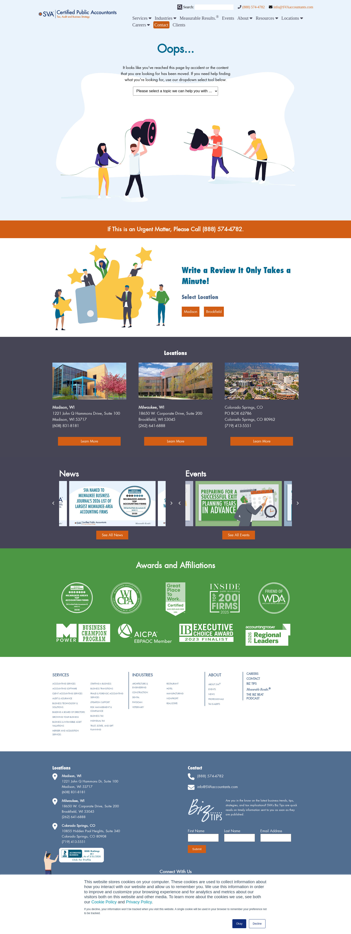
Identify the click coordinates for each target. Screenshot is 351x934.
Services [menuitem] (142, 18)
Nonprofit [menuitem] (172, 698)
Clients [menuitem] (179, 24)
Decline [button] (257, 923)
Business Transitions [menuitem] (101, 688)
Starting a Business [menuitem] (100, 683)
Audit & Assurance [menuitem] (62, 698)
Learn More (89, 441)
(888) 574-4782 (253, 7)
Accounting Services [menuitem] (63, 683)
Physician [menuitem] (137, 702)
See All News (112, 534)
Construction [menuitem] (140, 692)
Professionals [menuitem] (216, 699)
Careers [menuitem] (141, 24)
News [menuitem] (211, 694)
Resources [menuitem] (267, 18)
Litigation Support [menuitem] (100, 702)
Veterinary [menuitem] (138, 707)
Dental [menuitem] (135, 697)
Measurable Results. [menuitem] (199, 18)
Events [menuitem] (228, 18)
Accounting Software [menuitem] (64, 688)
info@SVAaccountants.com (293, 7)
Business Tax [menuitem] (96, 715)
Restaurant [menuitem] (172, 683)
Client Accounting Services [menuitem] (67, 693)
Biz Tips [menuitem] (251, 684)
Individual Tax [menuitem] (97, 720)
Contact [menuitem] (253, 679)
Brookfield (214, 311)
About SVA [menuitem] (214, 684)
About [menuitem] (245, 18)
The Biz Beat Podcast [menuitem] (254, 696)
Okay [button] (239, 923)
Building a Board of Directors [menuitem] (68, 712)
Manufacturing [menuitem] (175, 693)
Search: (188, 7)
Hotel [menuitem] (169, 688)
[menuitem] (161, 24)
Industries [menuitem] (165, 18)
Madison (190, 311)
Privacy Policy (139, 902)
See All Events (238, 534)
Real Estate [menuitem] (172, 703)
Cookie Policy (104, 902)
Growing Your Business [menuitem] (65, 717)
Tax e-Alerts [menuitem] (214, 704)
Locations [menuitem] (292, 18)
